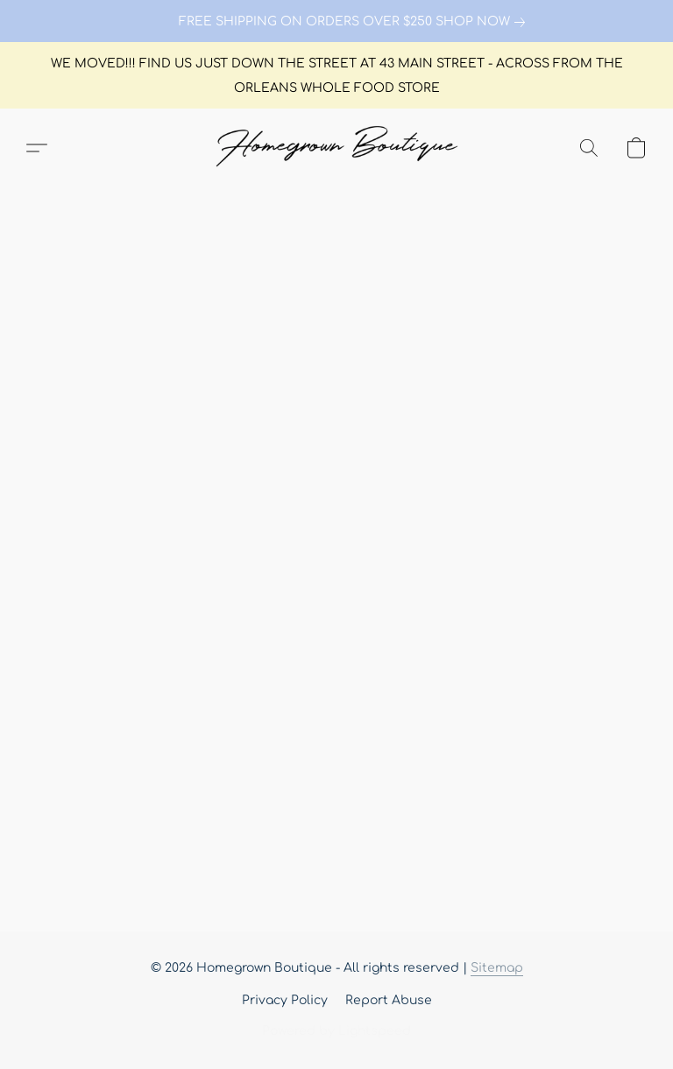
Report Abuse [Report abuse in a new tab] (388, 1000)
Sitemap (497, 967)
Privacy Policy (285, 1000)
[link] (336, 21)
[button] (336, 148)
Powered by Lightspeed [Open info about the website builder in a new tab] (336, 1030)
